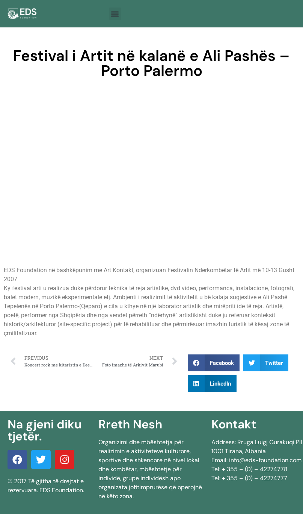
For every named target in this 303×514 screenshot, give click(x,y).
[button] (115, 14)
